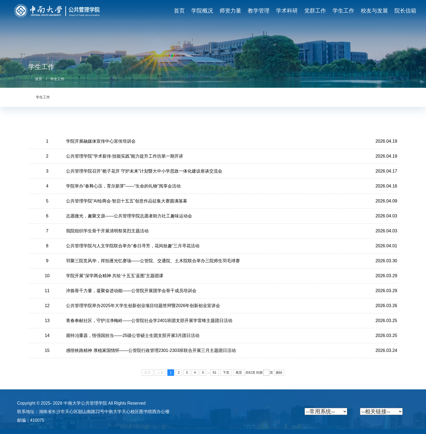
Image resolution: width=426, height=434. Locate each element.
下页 (226, 372)
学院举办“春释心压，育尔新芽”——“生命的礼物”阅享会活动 (123, 186)
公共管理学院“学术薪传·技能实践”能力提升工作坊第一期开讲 (124, 156)
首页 (38, 79)
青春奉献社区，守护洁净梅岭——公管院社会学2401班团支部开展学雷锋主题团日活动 (149, 320)
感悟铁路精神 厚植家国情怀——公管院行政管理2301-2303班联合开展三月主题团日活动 (151, 350)
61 (214, 372)
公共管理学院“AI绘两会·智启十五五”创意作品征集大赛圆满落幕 (126, 201)
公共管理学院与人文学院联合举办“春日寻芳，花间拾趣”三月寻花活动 (132, 245)
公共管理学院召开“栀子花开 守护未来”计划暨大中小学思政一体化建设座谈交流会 (144, 171)
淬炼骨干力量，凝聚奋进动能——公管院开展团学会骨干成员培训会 (131, 290)
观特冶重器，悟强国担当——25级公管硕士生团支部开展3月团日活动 (132, 335)
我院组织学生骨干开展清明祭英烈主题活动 (107, 231)
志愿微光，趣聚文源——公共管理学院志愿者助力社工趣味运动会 (129, 216)
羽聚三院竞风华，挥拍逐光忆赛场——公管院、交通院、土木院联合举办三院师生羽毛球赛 (153, 260)
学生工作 (57, 79)
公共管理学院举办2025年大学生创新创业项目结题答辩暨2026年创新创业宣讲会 (143, 305)
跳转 (279, 372)
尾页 (239, 372)
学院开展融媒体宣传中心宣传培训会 (101, 141)
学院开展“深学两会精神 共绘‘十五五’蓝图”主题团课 (114, 275)
